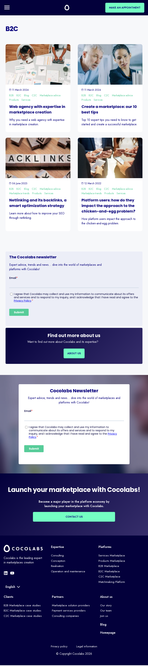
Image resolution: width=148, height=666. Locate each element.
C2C (34, 95)
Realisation (57, 566)
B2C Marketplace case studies (23, 611)
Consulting (57, 556)
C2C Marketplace (109, 577)
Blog (26, 95)
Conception (58, 561)
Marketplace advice (50, 95)
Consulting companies (65, 616)
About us (106, 597)
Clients (8, 597)
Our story (106, 606)
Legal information (87, 647)
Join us (104, 616)
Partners (58, 597)
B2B (11, 95)
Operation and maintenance (68, 572)
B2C (18, 95)
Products (14, 100)
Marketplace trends (19, 194)
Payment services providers (69, 611)
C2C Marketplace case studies (23, 616)
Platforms (104, 547)
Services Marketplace (111, 556)
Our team (106, 611)
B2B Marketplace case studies (23, 606)
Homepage (107, 633)
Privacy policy (58, 647)
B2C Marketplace (109, 572)
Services (25, 100)
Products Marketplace (112, 561)
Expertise (57, 547)
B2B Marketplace (109, 566)
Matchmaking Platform (112, 583)
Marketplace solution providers (71, 606)
